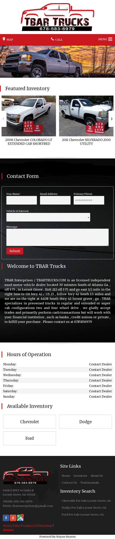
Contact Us (30, 525)
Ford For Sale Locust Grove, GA (83, 514)
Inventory (80, 475)
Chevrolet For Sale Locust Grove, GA (86, 500)
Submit (14, 251)
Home (66, 475)
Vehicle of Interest (48, 215)
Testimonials (89, 482)
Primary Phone (89, 198)
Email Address (55, 198)
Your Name (21, 198)
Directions (45, 525)
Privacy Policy (12, 525)
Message (57, 235)
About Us (97, 475)
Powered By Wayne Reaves (57, 536)
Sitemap (8, 529)
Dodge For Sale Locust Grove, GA (84, 507)
